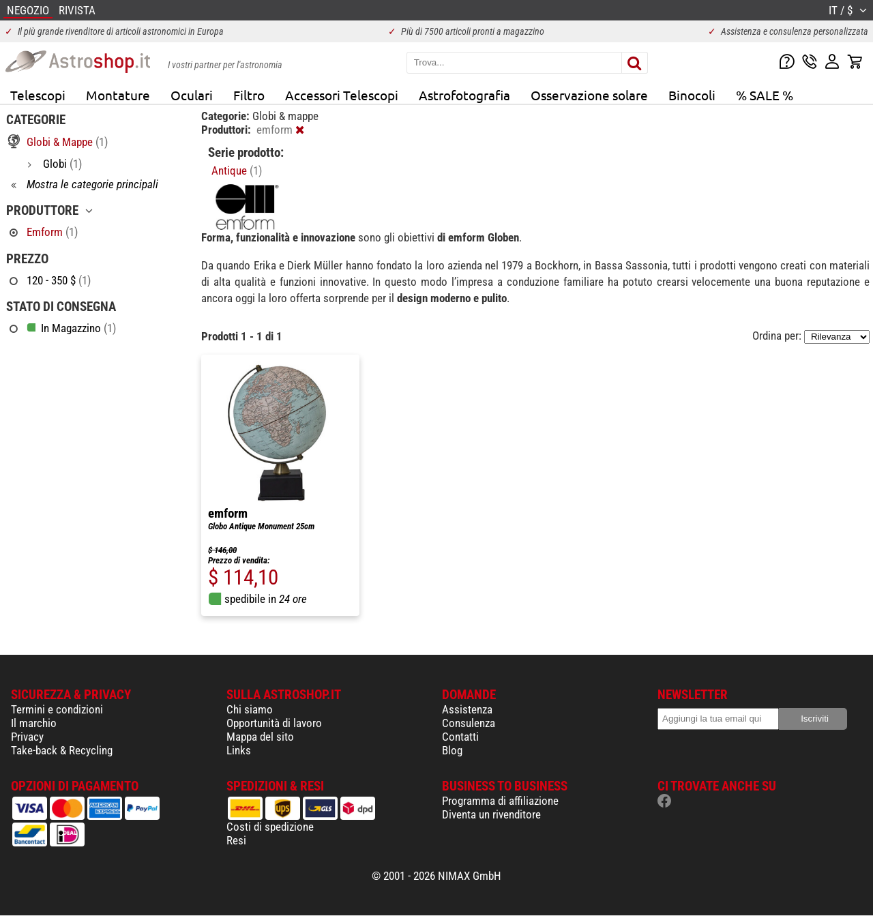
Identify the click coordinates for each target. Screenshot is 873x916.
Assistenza (467, 709)
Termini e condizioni (57, 709)
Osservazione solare (589, 95)
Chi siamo (249, 709)
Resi (236, 840)
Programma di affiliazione (500, 801)
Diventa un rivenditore (491, 814)
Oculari (192, 95)
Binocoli (691, 95)
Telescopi (37, 95)
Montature (118, 95)
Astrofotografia (464, 95)
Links (238, 750)
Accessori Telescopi (341, 95)
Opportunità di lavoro (274, 723)
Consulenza (468, 723)
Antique (236, 170)
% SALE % (764, 95)
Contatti (460, 736)
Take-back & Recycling (62, 750)
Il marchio (34, 723)
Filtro (249, 95)
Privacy (27, 736)
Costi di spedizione (270, 826)
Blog (452, 750)
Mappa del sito (260, 736)
